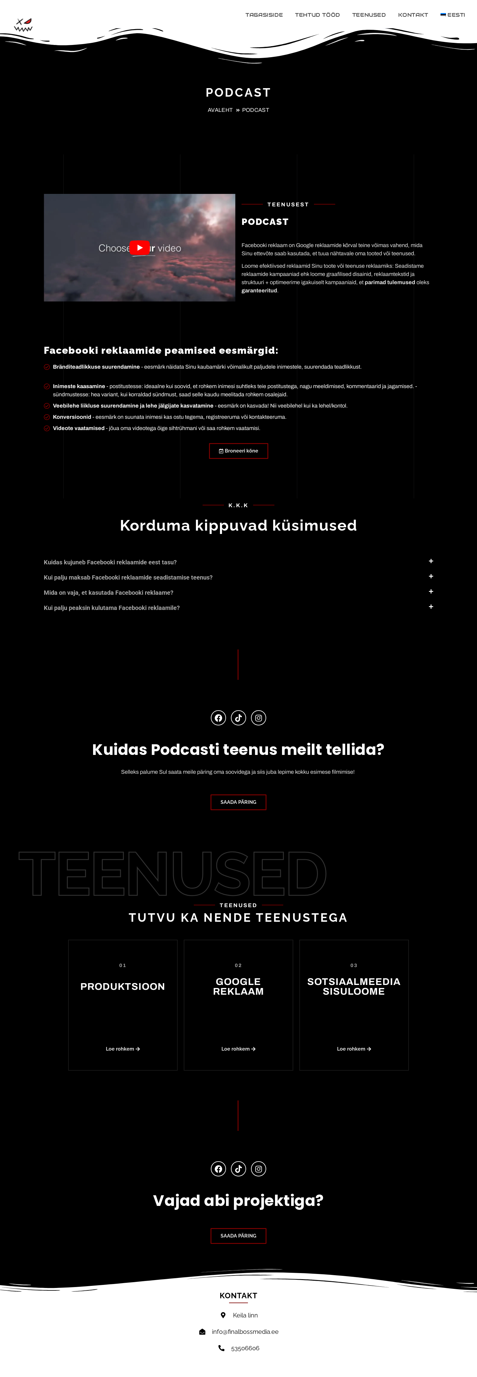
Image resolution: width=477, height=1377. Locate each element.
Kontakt (413, 15)
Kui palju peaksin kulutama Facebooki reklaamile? (112, 607)
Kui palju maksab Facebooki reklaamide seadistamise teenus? (128, 577)
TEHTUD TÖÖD (317, 15)
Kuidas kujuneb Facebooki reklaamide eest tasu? (110, 562)
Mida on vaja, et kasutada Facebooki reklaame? (108, 592)
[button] (238, 558)
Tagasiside (264, 15)
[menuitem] (453, 15)
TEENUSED (369, 15)
